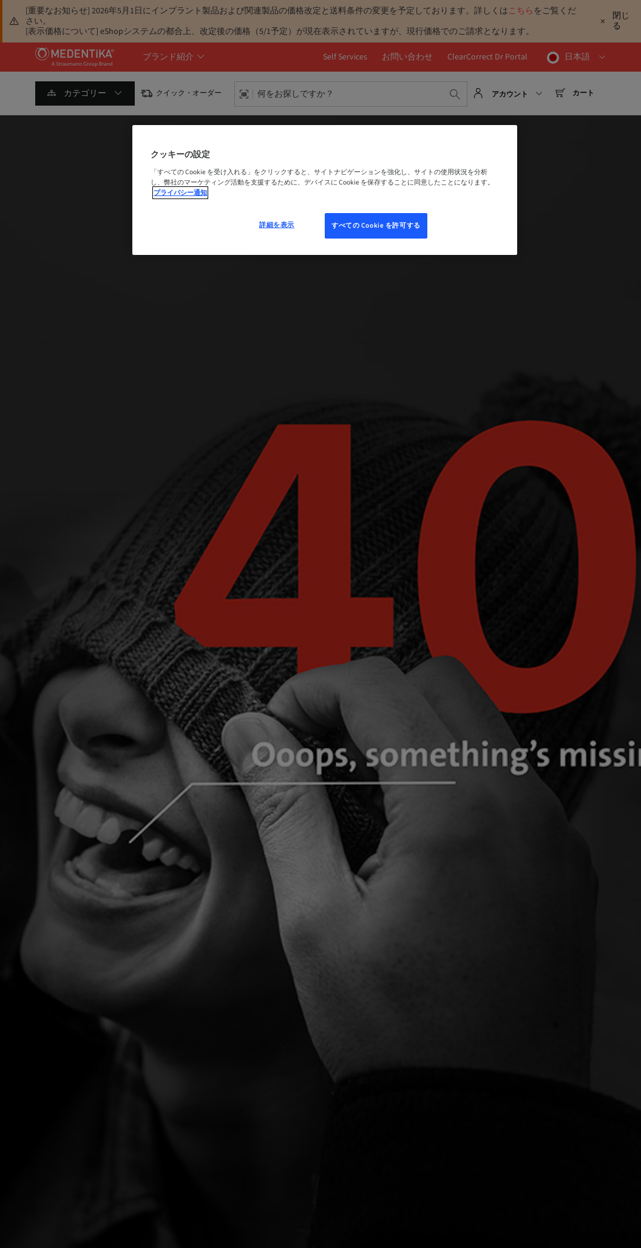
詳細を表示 (276, 225)
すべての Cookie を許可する (376, 225)
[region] (324, 190)
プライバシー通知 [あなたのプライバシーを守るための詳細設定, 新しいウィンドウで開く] (180, 193)
